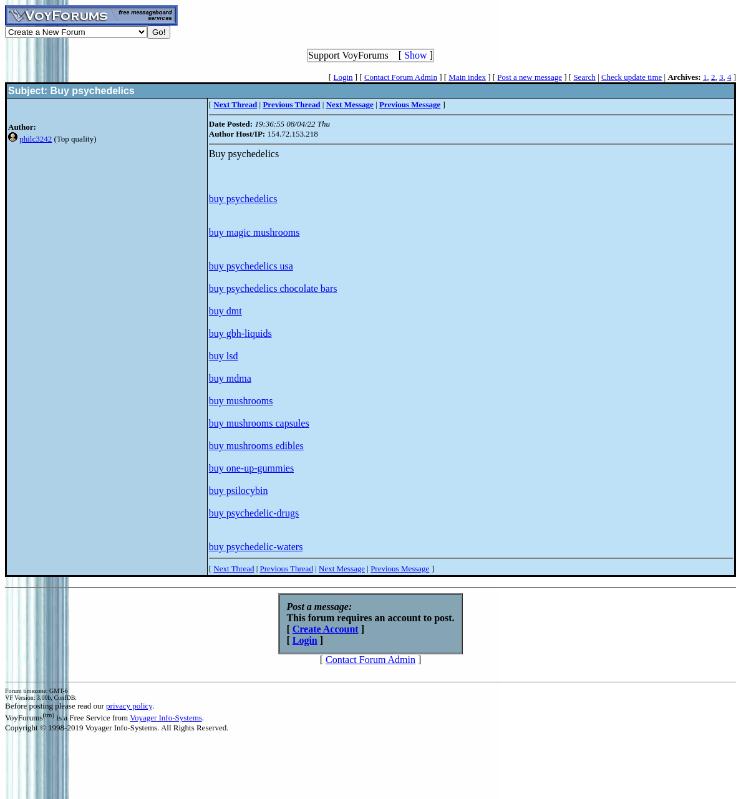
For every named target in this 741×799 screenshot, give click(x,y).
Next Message (342, 568)
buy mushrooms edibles (256, 445)
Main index (467, 77)
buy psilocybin (238, 490)
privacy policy (129, 705)
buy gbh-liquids (240, 333)
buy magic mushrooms (254, 232)
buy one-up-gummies (251, 468)
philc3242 (35, 138)
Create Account (326, 629)
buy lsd (223, 356)
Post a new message (529, 77)
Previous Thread (286, 568)
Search (584, 77)
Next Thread (233, 568)
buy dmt (225, 311)
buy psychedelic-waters (256, 546)
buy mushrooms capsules (259, 423)
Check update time (631, 77)
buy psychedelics (243, 198)
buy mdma (230, 378)
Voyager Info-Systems (166, 717)
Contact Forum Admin (400, 77)
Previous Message (399, 568)
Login (342, 77)
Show (415, 55)
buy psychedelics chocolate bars (273, 288)
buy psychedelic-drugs (254, 513)
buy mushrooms (241, 400)
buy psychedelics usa (251, 266)
